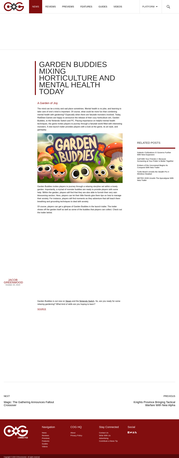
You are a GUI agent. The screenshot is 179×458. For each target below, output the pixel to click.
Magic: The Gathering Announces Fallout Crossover (29, 401)
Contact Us (103, 433)
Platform (150, 6)
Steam (68, 301)
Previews (68, 6)
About (72, 433)
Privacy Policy (76, 435)
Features (86, 6)
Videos (118, 6)
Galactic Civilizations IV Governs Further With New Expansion (154, 153)
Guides (103, 6)
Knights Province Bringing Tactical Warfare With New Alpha (149, 401)
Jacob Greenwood (13, 281)
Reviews (50, 6)
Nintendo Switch (86, 301)
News (35, 6)
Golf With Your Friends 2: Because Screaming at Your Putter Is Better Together (155, 160)
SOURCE (41, 309)
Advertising (103, 438)
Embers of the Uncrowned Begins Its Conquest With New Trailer (152, 166)
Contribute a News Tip (108, 441)
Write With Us (105, 435)
